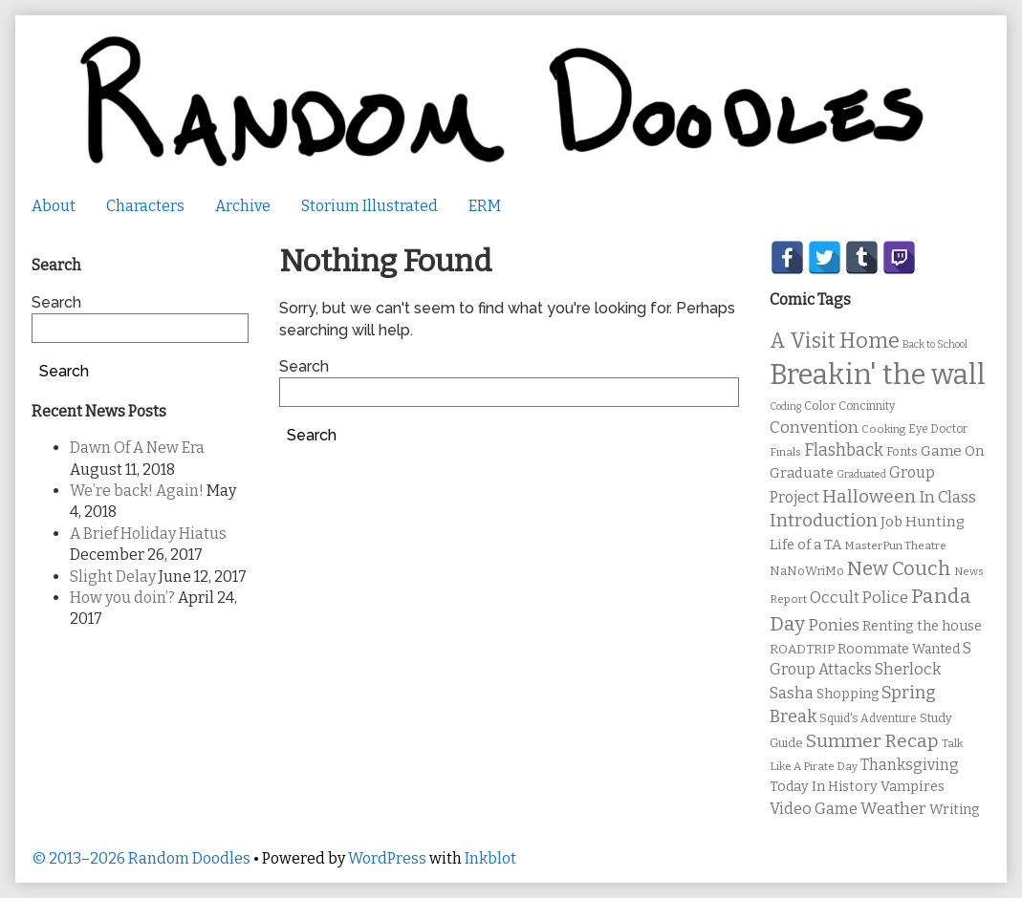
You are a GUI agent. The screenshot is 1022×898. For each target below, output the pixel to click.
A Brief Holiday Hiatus (148, 533)
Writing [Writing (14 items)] (954, 810)
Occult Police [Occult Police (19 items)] (859, 597)
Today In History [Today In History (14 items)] (824, 787)
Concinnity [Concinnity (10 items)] (866, 406)
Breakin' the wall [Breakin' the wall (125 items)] (878, 375)
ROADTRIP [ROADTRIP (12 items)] (802, 649)
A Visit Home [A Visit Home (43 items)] (835, 341)
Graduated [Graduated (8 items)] (861, 474)
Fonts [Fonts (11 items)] (902, 451)
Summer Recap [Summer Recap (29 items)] (872, 741)
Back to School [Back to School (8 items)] (935, 344)
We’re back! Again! (137, 490)
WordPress (387, 858)
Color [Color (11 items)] (820, 405)
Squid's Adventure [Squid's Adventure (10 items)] (868, 718)
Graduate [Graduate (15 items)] (802, 472)
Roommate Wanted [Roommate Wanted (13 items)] (898, 649)
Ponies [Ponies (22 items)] (833, 625)
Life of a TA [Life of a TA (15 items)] (805, 544)
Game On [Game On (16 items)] (953, 451)
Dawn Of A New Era (137, 447)
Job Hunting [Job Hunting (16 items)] (923, 521)
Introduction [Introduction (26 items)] (824, 520)
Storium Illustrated (369, 206)
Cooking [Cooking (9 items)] (883, 429)
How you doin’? (122, 597)
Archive (243, 206)
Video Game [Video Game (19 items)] (814, 809)
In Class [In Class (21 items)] (947, 497)
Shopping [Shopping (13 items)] (847, 694)
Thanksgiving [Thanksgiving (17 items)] (909, 765)
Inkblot (490, 858)
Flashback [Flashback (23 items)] (843, 450)
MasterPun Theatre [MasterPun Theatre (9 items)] (895, 545)
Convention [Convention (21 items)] (814, 427)
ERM (484, 206)
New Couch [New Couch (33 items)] (899, 568)
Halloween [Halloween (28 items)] (869, 496)
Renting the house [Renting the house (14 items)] (922, 626)
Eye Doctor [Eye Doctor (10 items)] (938, 429)
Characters (145, 206)
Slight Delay (113, 576)
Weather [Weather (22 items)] (893, 809)
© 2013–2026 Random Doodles (141, 858)
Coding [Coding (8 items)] (785, 406)
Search (304, 366)
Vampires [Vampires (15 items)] (913, 786)
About (54, 206)
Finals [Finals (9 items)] (785, 452)
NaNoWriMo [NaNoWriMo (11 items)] (807, 571)
